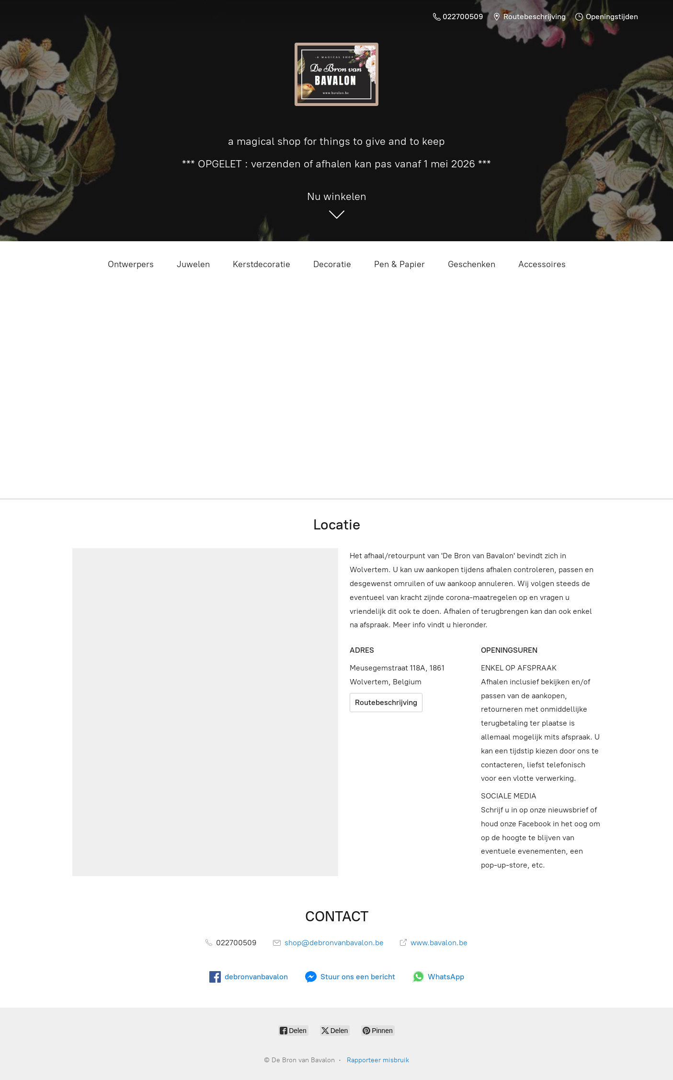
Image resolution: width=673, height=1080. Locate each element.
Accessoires (542, 264)
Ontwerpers (131, 264)
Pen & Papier (399, 264)
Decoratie (332, 264)
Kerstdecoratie (261, 264)
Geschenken (471, 264)
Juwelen (193, 264)
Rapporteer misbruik (378, 1060)
